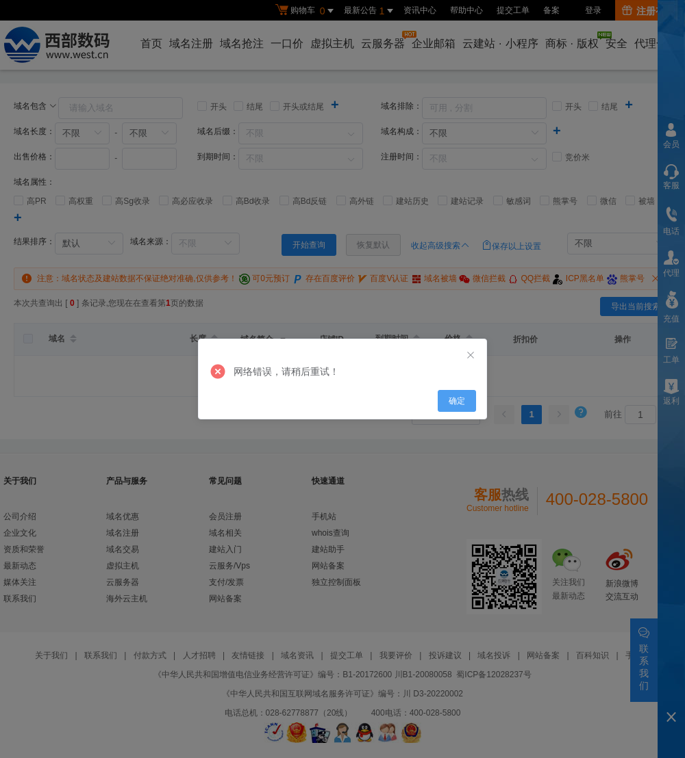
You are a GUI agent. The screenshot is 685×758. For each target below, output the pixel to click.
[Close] (470, 356)
